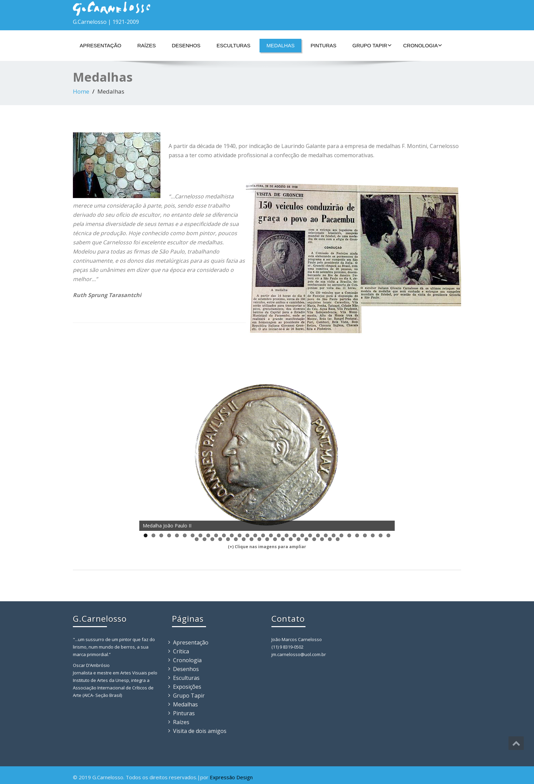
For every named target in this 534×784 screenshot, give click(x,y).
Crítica (181, 651)
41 (259, 539)
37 (228, 539)
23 (318, 535)
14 (247, 535)
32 (388, 535)
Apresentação (100, 45)
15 (255, 535)
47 (306, 539)
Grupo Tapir (372, 45)
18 (279, 535)
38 (236, 539)
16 (263, 535)
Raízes (146, 45)
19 (286, 535)
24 (326, 535)
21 (302, 535)
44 (283, 539)
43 (275, 539)
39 (244, 539)
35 (212, 539)
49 (322, 539)
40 (251, 539)
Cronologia (422, 45)
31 (380, 535)
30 (373, 535)
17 (271, 535)
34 (204, 539)
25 (333, 535)
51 (338, 539)
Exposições (187, 686)
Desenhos (186, 45)
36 (220, 539)
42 (267, 539)
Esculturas (234, 45)
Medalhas (280, 45)
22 (310, 535)
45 (291, 539)
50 (330, 539)
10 (216, 535)
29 (365, 535)
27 (349, 535)
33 (197, 539)
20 (294, 535)
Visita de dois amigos (199, 731)
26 (341, 535)
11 (224, 535)
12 (232, 535)
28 (357, 535)
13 (239, 535)
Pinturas (323, 45)
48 (314, 539)
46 (298, 539)
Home (81, 91)
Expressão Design (231, 777)
